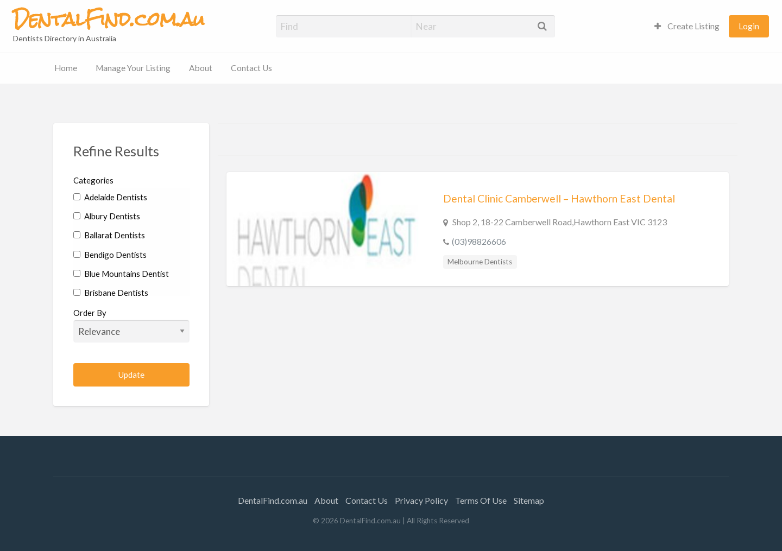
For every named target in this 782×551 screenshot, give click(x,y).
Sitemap (529, 500)
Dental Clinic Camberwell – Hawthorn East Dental (559, 198)
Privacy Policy (421, 500)
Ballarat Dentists (109, 235)
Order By (131, 325)
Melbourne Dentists (479, 261)
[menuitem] (687, 26)
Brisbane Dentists (110, 292)
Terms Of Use (481, 500)
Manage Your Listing (133, 68)
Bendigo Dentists (110, 254)
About (200, 68)
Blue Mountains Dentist (121, 273)
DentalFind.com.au (272, 500)
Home (65, 68)
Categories (93, 180)
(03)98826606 (479, 241)
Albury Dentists (106, 216)
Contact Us (251, 68)
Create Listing (687, 26)
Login (749, 26)
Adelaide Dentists (110, 197)
